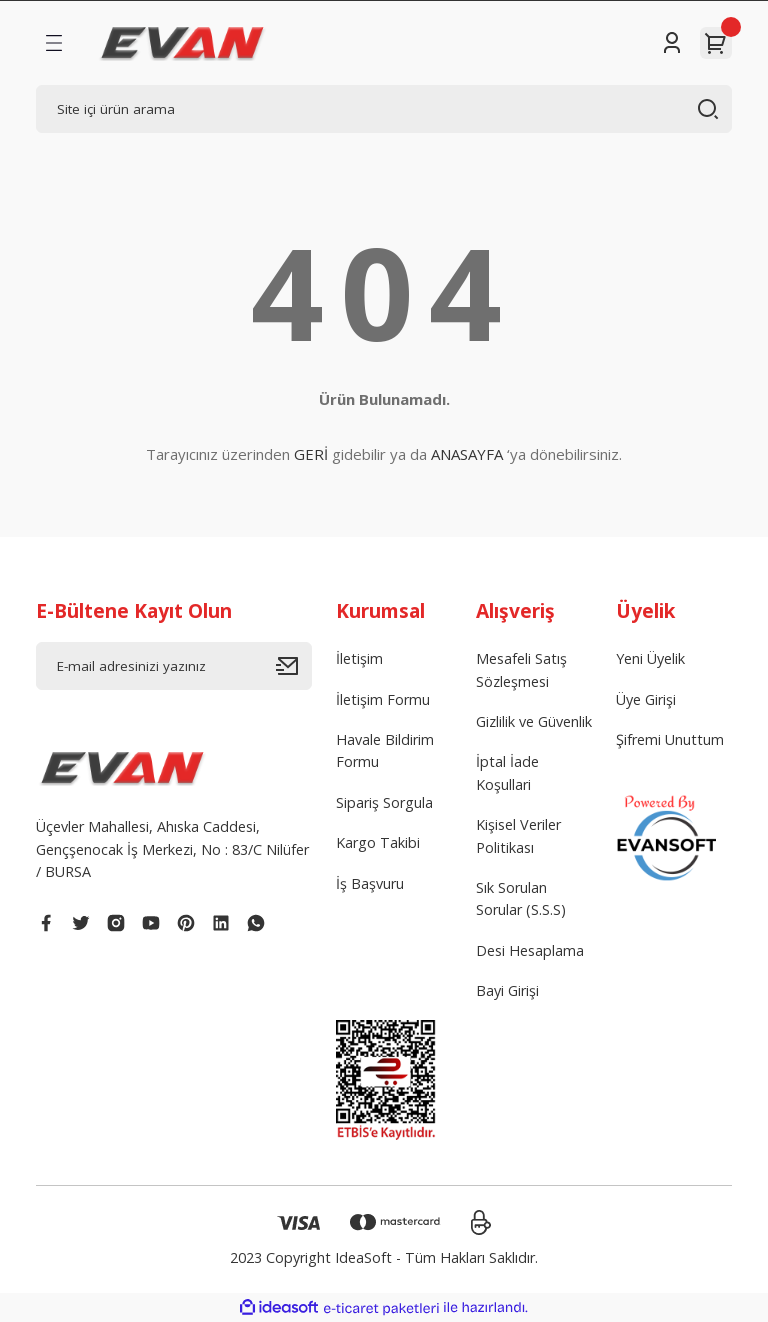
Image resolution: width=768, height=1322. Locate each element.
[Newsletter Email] (174, 666)
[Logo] (182, 43)
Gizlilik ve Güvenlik (534, 721)
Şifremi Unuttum (670, 739)
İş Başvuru (370, 883)
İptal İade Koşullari (507, 772)
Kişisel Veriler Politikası (518, 835)
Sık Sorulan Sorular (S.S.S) (521, 898)
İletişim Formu (383, 699)
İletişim (359, 658)
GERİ (311, 454)
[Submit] (294, 666)
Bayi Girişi (507, 990)
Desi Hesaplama (530, 950)
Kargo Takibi (378, 842)
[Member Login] (672, 43)
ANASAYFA (467, 454)
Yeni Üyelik (650, 658)
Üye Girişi (646, 699)
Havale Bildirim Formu (385, 750)
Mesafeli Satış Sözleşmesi (521, 669)
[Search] (384, 109)
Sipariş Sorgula (384, 802)
